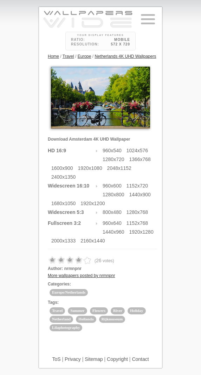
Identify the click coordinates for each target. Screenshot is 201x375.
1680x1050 (63, 203)
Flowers (98, 310)
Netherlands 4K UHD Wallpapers (125, 56)
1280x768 (137, 212)
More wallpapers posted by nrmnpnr (81, 275)
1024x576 (137, 150)
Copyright (117, 359)
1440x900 (140, 194)
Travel (68, 56)
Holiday (136, 310)
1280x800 (113, 194)
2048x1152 (119, 168)
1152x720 (137, 186)
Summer (77, 310)
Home (53, 56)
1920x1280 (141, 232)
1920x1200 (92, 203)
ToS (56, 359)
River (117, 310)
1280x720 (113, 159)
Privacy (73, 359)
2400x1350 (63, 177)
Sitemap (94, 359)
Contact (140, 359)
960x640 (112, 223)
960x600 (112, 186)
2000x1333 (63, 241)
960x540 (112, 150)
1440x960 (113, 232)
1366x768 (140, 159)
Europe (84, 56)
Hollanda (85, 319)
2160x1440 (92, 241)
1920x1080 (90, 168)
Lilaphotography (66, 327)
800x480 (112, 212)
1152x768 (137, 223)
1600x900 (62, 168)
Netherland (61, 319)
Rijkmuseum (112, 319)
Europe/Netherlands (68, 292)
